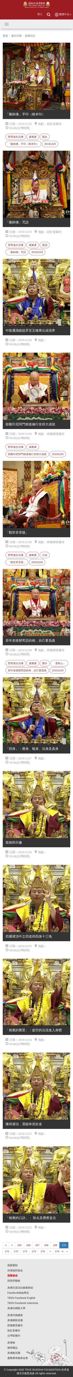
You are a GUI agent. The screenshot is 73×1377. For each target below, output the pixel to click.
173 (25, 1251)
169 (55, 1245)
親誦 (44, 245)
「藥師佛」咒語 (17, 252)
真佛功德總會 (15, 1315)
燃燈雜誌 (12, 1347)
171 (7, 1251)
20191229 (50, 143)
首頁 (5, 35)
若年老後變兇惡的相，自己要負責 (27, 670)
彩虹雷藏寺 (13, 1330)
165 (19, 1245)
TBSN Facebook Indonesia (22, 1303)
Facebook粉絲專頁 (18, 1292)
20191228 (57, 454)
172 (16, 1251)
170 (64, 1245)
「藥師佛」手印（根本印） (23, 143)
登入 (39, 14)
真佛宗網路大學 (16, 1308)
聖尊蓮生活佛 (15, 136)
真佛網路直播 (15, 1320)
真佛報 (11, 1342)
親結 (44, 136)
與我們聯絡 (13, 1280)
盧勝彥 (33, 136)
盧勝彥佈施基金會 (17, 1357)
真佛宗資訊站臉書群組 (20, 1287)
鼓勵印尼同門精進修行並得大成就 (27, 454)
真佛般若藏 (13, 1352)
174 (34, 1251)
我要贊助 (12, 1265)
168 (46, 1245)
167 (37, 1245)
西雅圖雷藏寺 (15, 1325)
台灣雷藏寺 (13, 1335)
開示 (44, 663)
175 (42, 1251)
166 (28, 1245)
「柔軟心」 (59, 663)
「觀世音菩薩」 (17, 562)
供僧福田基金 (15, 1270)
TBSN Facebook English (21, 1297)
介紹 (44, 555)
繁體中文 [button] (62, 14)
